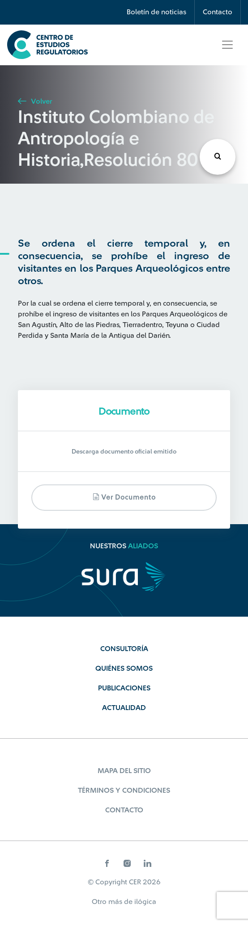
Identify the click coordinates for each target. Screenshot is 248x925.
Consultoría (124, 648)
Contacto (217, 12)
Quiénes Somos (124, 668)
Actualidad (124, 707)
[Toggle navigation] (227, 44)
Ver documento (124, 497)
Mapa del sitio (124, 770)
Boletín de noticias (156, 12)
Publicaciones (124, 688)
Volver (35, 101)
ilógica (145, 901)
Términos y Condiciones (124, 790)
